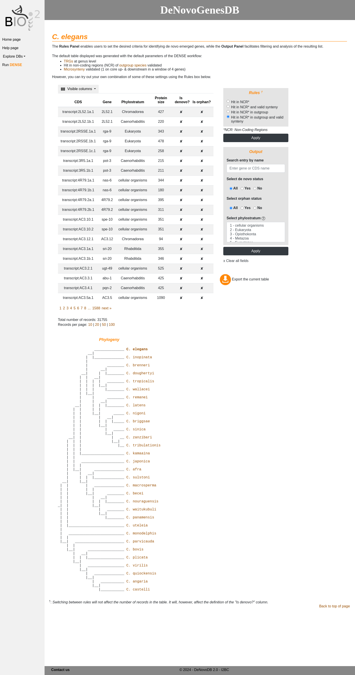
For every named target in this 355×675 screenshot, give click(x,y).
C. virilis (137, 615)
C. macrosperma (141, 517)
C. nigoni (136, 429)
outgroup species (132, 65)
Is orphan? (202, 102)
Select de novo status (245, 179)
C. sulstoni (138, 507)
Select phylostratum (246, 218)
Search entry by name (245, 160)
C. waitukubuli (141, 546)
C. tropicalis (140, 389)
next (107, 308)
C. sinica (136, 448)
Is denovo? (182, 100)
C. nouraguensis (142, 536)
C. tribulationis (143, 468)
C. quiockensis (141, 624)
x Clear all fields (235, 261)
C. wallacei (138, 399)
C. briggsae (138, 438)
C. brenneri (138, 370)
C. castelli (138, 644)
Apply (255, 138)
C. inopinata (139, 360)
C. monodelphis (141, 575)
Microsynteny (74, 69)
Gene (107, 102)
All (234, 188)
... (89, 308)
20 (97, 324)
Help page (10, 48)
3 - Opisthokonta (256, 234)
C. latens (136, 419)
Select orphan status (244, 198)
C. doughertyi (140, 380)
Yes (246, 188)
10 (90, 324)
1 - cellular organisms (256, 226)
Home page (11, 39)
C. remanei (137, 409)
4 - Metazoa (256, 238)
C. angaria (137, 634)
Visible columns (77, 89)
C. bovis (135, 595)
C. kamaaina (138, 478)
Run (12, 65)
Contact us (60, 670)
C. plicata (137, 605)
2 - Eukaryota (256, 230)
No (257, 188)
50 (104, 324)
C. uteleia (137, 566)
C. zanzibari (139, 458)
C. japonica (138, 487)
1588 (96, 308)
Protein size (161, 100)
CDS (78, 102)
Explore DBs (13, 56)
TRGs (68, 61)
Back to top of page (334, 661)
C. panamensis (140, 556)
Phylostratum (132, 102)
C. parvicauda (140, 585)
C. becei (135, 526)
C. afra (133, 497)
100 (112, 324)
